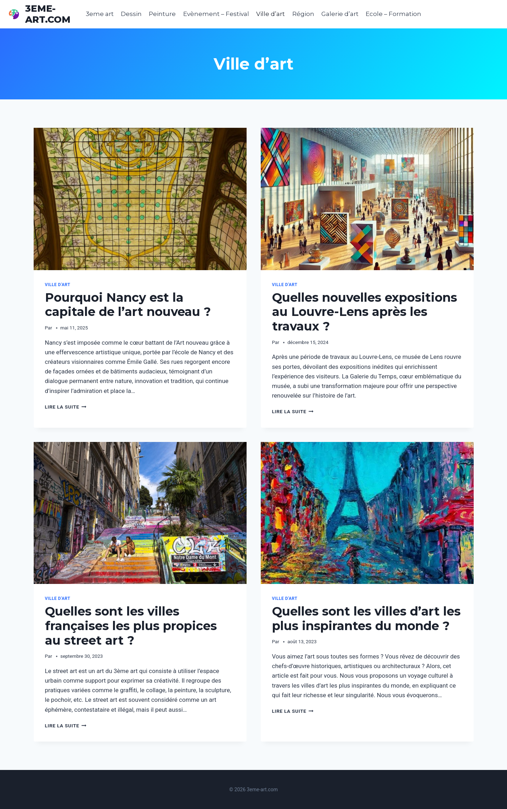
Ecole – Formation (393, 13)
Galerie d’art (340, 13)
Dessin (131, 13)
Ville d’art (270, 13)
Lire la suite (65, 407)
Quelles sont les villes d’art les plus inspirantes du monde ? (366, 618)
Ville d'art (58, 284)
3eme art (100, 13)
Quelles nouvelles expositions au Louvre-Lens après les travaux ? (364, 312)
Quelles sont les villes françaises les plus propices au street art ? (131, 626)
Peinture (162, 13)
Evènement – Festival (216, 13)
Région (303, 13)
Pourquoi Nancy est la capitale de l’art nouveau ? (128, 304)
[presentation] (140, 199)
